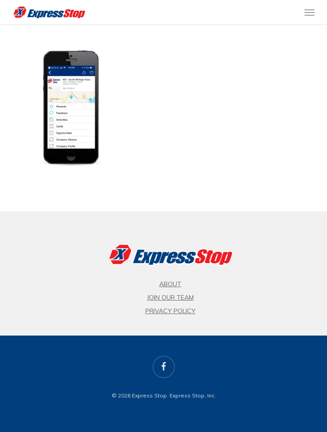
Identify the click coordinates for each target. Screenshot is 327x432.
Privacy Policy (170, 311)
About (170, 284)
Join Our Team (170, 297)
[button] (309, 12)
